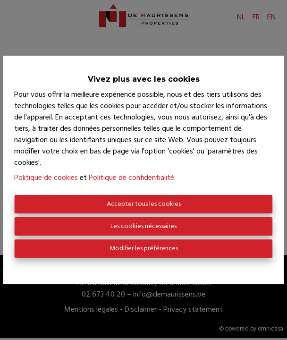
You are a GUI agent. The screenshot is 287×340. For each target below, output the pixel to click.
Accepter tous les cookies (144, 204)
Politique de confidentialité (131, 178)
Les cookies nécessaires (143, 226)
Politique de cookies (46, 178)
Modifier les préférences (144, 248)
